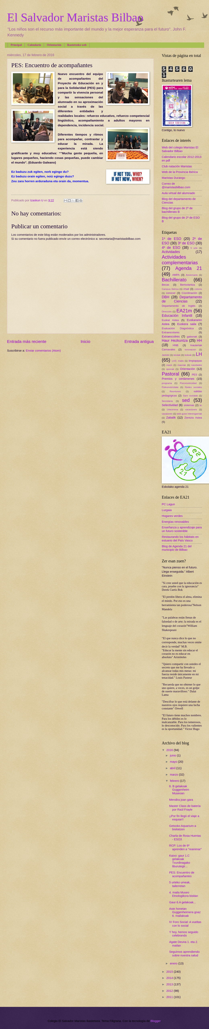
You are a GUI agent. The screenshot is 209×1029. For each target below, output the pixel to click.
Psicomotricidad (188, 383)
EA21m (184, 310)
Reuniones (175, 391)
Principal (16, 44)
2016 (170, 750)
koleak (188, 355)
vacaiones (167, 413)
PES (194, 374)
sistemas (189, 405)
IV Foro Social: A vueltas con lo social (185, 923)
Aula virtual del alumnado (178, 193)
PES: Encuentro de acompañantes (181, 874)
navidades (196, 365)
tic (201, 405)
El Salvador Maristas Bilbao (75, 17)
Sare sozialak (190, 395)
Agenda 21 (188, 268)
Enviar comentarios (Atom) (43, 350)
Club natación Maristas (177, 166)
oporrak (170, 369)
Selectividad (170, 405)
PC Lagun (168, 504)
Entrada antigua (139, 341)
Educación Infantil (177, 316)
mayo (174, 761)
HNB (175, 345)
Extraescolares (170, 332)
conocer (170, 292)
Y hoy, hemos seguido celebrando (183, 933)
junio (173, 755)
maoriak (181, 365)
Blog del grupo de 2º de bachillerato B (177, 210)
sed (186, 400)
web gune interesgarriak (189, 413)
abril (173, 768)
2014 (170, 978)
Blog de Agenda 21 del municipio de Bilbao (177, 548)
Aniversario (192, 275)
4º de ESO (171, 248)
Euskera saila (186, 324)
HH (199, 341)
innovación (190, 349)
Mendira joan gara (181, 799)
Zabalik (171, 417)
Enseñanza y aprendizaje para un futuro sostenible (182, 529)
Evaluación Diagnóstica (178, 328)
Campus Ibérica (170, 289)
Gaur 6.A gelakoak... (182, 902)
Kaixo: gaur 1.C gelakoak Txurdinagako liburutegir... (179, 861)
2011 (170, 997)
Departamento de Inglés (178, 305)
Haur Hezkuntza (175, 341)
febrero (175, 780)
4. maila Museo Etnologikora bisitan (183, 894)
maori (169, 365)
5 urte (194, 248)
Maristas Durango (173, 177)
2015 (170, 971)
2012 (170, 990)
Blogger (156, 1021)
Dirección (167, 311)
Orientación (54, 44)
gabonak (192, 336)
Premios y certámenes (178, 378)
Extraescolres (171, 336)
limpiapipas (195, 360)
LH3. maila (177, 360)
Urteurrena (172, 409)
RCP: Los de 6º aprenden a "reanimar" (185, 847)
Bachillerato (174, 279)
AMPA (176, 274)
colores (198, 289)
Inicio (85, 341)
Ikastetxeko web (77, 44)
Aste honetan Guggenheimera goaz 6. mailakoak (185, 912)
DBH (165, 297)
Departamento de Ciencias (182, 299)
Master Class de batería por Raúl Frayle (185, 807)
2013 (170, 984)
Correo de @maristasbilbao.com (176, 185)
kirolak (177, 355)
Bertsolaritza (187, 284)
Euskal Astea (170, 320)
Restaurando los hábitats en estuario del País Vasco (180, 538)
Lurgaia (167, 510)
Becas (165, 284)
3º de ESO (186, 243)
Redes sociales (193, 387)
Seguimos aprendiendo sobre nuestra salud (184, 953)
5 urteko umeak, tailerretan (180, 884)
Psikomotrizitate (170, 387)
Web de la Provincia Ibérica (180, 172)
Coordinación (189, 292)
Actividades (171, 252)
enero (174, 963)
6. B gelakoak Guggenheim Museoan (179, 790)
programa (167, 383)
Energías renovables (175, 521)
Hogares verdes (172, 516)
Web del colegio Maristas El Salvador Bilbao (180, 149)
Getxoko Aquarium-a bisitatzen (182, 827)
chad (186, 288)
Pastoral (170, 374)
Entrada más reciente (26, 341)
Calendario (34, 44)
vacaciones (191, 409)
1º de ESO (171, 239)
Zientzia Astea (193, 417)
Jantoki (165, 355)
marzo (174, 774)
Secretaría (167, 401)
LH (199, 354)
